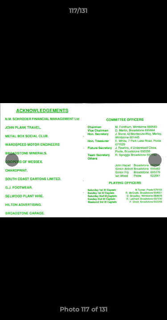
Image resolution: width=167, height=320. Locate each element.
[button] (135, 13)
